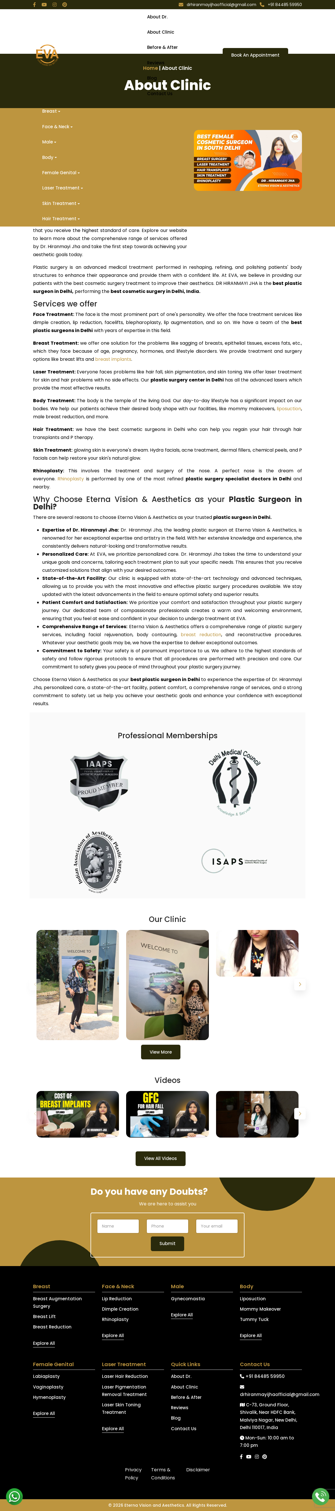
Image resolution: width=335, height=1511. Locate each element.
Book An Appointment (255, 55)
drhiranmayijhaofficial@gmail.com (271, 1391)
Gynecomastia (188, 1299)
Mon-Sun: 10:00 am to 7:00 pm (267, 1441)
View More (161, 1052)
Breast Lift (44, 1317)
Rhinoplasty (70, 478)
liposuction (289, 408)
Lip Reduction (117, 1299)
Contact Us (160, 94)
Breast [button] (49, 111)
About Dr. (157, 17)
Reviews (156, 63)
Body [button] (47, 157)
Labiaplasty (46, 1376)
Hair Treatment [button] (59, 219)
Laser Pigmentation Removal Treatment (124, 1390)
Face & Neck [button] (55, 127)
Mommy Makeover (260, 1309)
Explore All (44, 1343)
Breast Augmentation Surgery (57, 1302)
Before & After (162, 47)
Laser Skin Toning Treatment (121, 1408)
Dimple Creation (120, 1309)
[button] (300, 984)
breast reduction (201, 634)
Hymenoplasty (49, 1397)
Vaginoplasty (48, 1387)
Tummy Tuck (254, 1319)
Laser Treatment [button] (61, 188)
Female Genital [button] (59, 173)
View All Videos (160, 1158)
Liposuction (253, 1299)
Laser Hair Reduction (125, 1376)
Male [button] (47, 142)
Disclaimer (198, 1469)
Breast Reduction (52, 1327)
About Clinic (160, 32)
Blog (152, 78)
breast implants (113, 359)
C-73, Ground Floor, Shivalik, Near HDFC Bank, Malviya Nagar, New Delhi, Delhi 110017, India (268, 1416)
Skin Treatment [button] (59, 203)
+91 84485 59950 (262, 1376)
